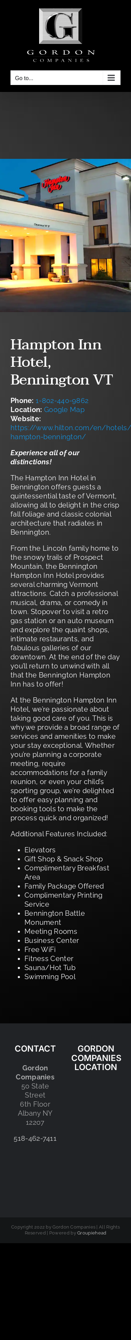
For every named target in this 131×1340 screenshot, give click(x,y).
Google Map (64, 409)
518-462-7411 (35, 1138)
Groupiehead (91, 1233)
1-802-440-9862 (62, 400)
